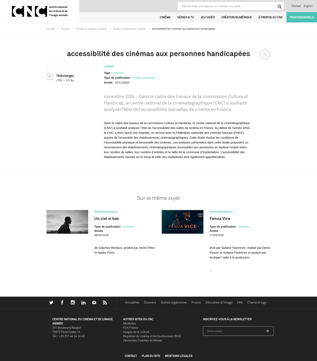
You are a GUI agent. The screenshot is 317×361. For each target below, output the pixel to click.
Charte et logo (256, 302)
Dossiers (150, 302)
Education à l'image (219, 302)
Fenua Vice (220, 218)
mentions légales (178, 356)
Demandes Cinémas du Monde (142, 340)
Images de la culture (136, 332)
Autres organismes (174, 302)
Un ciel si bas (106, 218)
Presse (196, 302)
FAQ (240, 302)
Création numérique (236, 17)
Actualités (132, 302)
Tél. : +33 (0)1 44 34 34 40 (68, 336)
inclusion (118, 72)
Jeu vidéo (208, 17)
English (308, 5)
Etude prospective (144, 77)
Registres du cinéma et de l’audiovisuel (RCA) (152, 336)
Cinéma (165, 17)
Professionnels (302, 17)
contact (131, 356)
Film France (130, 327)
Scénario (128, 226)
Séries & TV (185, 17)
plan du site (151, 356)
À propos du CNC (271, 17)
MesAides (129, 323)
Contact (296, 5)
